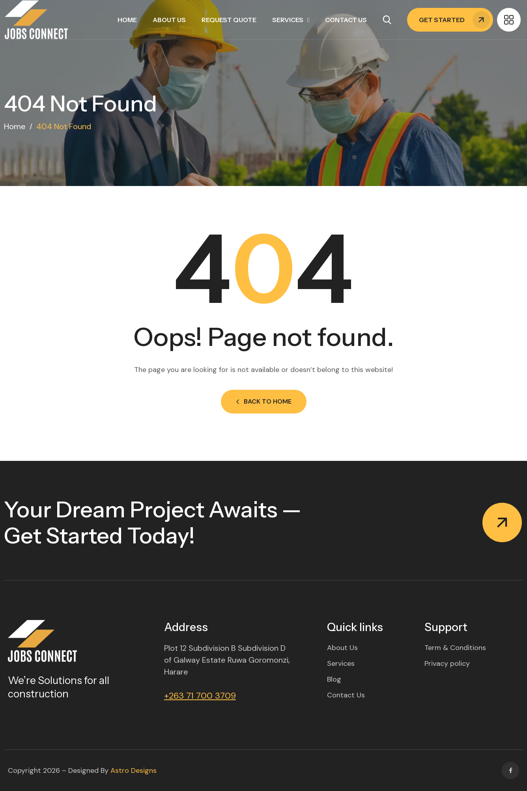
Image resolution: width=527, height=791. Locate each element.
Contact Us (346, 20)
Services (287, 20)
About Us (169, 20)
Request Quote (229, 20)
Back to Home (264, 401)
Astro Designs (133, 770)
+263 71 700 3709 (200, 695)
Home (127, 20)
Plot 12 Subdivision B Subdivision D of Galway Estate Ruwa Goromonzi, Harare (227, 660)
